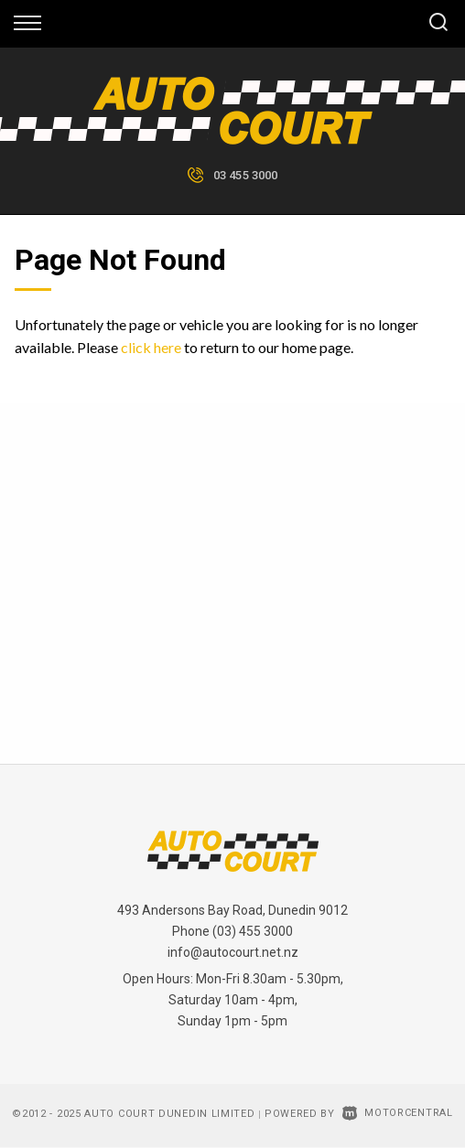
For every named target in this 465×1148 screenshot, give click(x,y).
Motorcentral (397, 1113)
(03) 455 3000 (252, 931)
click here (151, 347)
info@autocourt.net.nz (233, 952)
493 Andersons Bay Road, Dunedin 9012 (232, 910)
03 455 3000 (245, 175)
